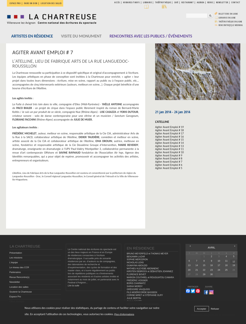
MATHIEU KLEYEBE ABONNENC (143, 268)
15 (204, 265)
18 (226, 265)
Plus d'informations (124, 314)
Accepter (201, 308)
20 (189, 270)
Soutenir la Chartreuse (20, 292)
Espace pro (15, 3)
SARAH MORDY (135, 286)
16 (211, 265)
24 (219, 270)
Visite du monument (81, 36)
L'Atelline (162, 122)
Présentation (15, 253)
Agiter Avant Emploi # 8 (168, 158)
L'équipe (13, 262)
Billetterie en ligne (228, 13)
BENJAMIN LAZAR (136, 256)
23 (211, 270)
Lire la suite (73, 285)
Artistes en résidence (32, 36)
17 (219, 265)
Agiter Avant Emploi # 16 (169, 136)
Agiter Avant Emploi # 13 (169, 146)
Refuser (215, 308)
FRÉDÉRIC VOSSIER (137, 280)
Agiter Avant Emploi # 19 (169, 127)
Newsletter (14, 282)
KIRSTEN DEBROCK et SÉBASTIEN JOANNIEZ (150, 271)
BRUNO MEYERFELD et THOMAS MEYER (147, 253)
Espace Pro (15, 296)
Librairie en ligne (227, 17)
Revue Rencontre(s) (19, 277)
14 (196, 265)
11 (226, 261)
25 (226, 270)
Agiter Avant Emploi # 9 (168, 155)
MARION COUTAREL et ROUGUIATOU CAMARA (150, 277)
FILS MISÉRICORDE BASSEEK (142, 292)
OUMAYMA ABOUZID (137, 265)
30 (211, 274)
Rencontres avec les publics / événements (151, 36)
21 (196, 270)
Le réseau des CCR (19, 267)
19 (234, 265)
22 (204, 270)
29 (204, 274)
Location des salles (51, 3)
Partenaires (15, 272)
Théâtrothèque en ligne (230, 21)
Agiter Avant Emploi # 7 (168, 161)
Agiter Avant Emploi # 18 (169, 130)
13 (189, 265)
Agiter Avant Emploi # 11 (169, 149)
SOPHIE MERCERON (137, 259)
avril (211, 247)
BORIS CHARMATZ (136, 283)
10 (219, 261)
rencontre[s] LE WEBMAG (230, 25)
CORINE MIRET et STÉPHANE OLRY (145, 295)
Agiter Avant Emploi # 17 (169, 133)
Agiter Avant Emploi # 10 (169, 152)
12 (234, 261)
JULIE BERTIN (134, 298)
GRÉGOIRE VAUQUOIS (138, 289)
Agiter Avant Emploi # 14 (169, 142)
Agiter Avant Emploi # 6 (168, 165)
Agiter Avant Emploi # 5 (168, 168)
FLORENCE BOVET (136, 274)
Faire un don (30, 3)
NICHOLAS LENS (135, 262)
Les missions (15, 257)
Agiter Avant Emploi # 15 (169, 139)
